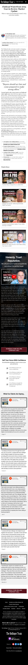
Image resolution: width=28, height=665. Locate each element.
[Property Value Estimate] (14, 604)
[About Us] (18, 608)
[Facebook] (13, 608)
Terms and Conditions (17, 647)
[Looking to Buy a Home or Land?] (10, 606)
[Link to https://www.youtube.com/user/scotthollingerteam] (13, 644)
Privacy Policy (9, 647)
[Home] (6, 1)
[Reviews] (23, 608)
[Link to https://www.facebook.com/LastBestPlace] (16, 644)
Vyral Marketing (19, 650)
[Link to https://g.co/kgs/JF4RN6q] (21, 644)
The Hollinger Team (11, 33)
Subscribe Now (6, 159)
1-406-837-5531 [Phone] (18, 1)
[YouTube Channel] (6, 608)
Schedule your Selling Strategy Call (11, 144)
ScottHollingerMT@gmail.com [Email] (14, 629)
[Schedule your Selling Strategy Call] (16, 602)
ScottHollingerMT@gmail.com (9, 131)
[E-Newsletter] (21, 606)
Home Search (5, 45)
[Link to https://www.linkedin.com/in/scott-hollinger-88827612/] (18, 644)
